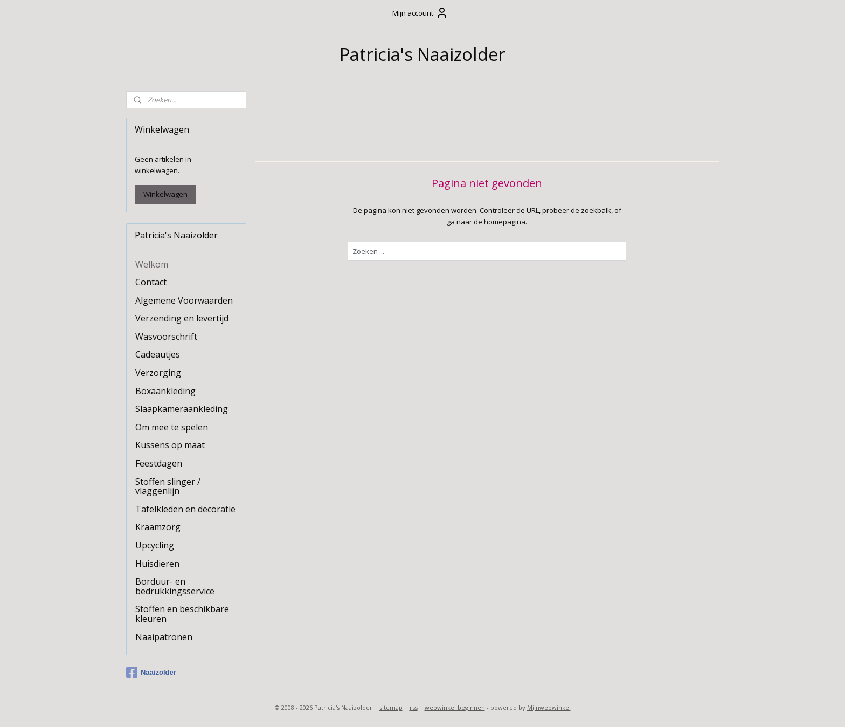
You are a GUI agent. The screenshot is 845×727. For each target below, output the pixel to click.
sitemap (391, 707)
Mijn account (420, 12)
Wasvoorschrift (166, 336)
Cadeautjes (157, 354)
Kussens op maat (170, 445)
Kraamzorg (158, 527)
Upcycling (154, 545)
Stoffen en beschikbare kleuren (182, 614)
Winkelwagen (165, 194)
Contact (151, 282)
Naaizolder (151, 672)
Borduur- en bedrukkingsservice (174, 586)
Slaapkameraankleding (181, 409)
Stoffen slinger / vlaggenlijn (167, 486)
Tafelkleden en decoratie (185, 509)
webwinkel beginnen (455, 707)
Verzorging (158, 373)
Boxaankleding (165, 391)
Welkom (151, 264)
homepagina (504, 221)
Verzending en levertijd (181, 318)
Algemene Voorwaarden (184, 300)
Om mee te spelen (171, 427)
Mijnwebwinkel (549, 707)
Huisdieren (157, 564)
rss (414, 707)
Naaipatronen (163, 637)
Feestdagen (158, 463)
